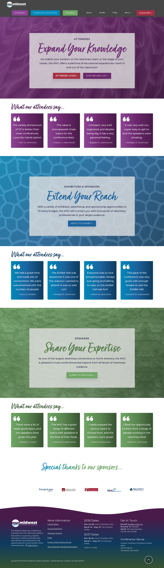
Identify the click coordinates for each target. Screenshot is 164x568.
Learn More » (32, 545)
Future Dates (53, 524)
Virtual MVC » (145, 13)
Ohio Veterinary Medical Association (62, 547)
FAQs (114, 13)
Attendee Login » (66, 75)
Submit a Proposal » (82, 375)
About (89, 13)
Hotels (102, 13)
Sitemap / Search (55, 533)
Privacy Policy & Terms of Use (59, 542)
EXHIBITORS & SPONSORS (45, 13)
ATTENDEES (20, 13)
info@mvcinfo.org (135, 524)
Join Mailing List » (97, 75)
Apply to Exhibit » (82, 223)
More (127, 13)
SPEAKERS (70, 13)
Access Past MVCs (55, 529)
